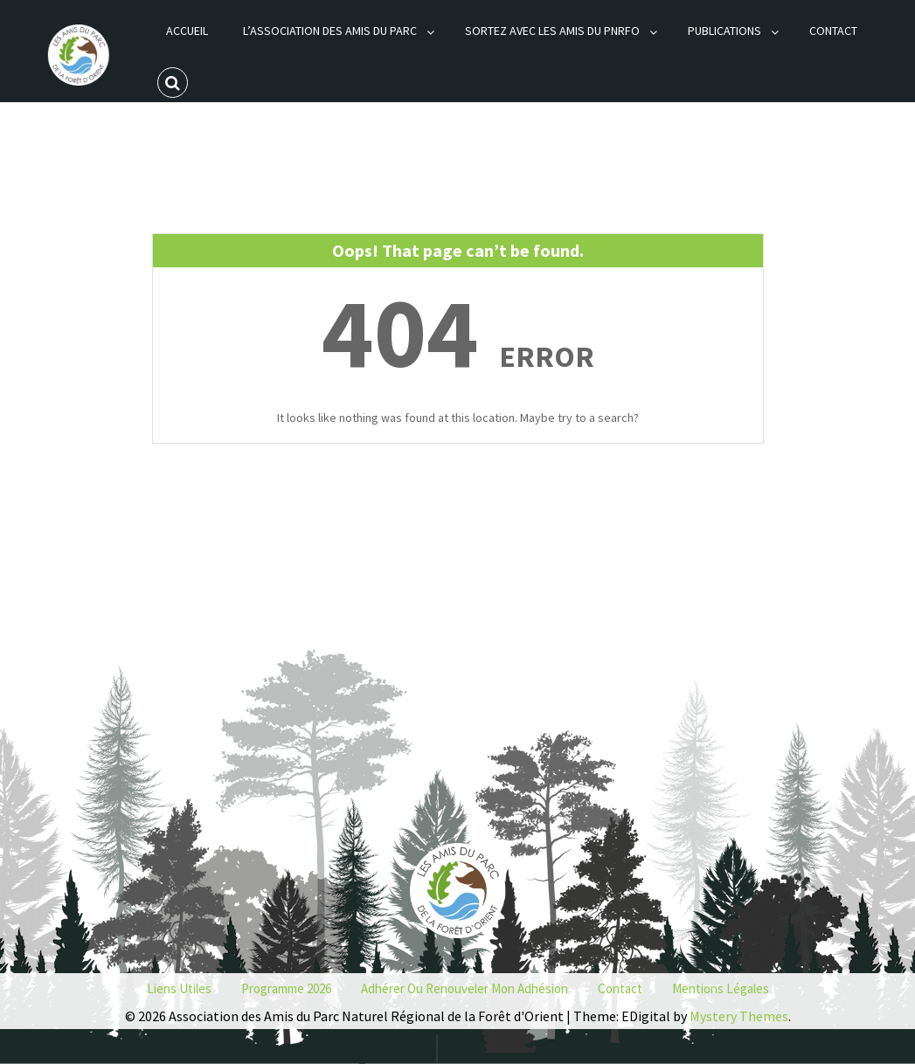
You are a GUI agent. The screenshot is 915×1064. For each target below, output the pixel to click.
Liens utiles (179, 988)
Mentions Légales (720, 988)
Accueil (187, 30)
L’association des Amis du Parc (330, 30)
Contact (833, 30)
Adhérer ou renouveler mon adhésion (464, 988)
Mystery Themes (739, 1016)
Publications (724, 30)
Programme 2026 (286, 988)
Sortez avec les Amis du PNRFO (552, 30)
